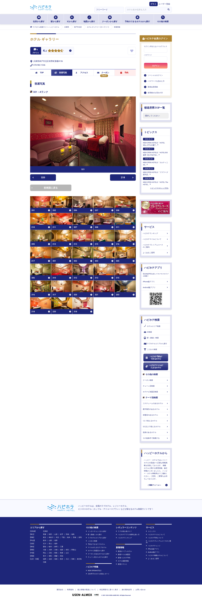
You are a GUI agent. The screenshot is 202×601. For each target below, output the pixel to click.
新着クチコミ (121, 564)
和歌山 (73, 550)
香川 (44, 556)
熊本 (61, 559)
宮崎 (72, 559)
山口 (67, 553)
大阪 (44, 550)
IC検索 (148, 332)
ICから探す (72, 19)
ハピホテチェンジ (153, 546)
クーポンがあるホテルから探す (98, 554)
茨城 (74, 537)
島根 (61, 553)
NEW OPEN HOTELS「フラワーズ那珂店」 (155, 171)
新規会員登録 (153, 87)
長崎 (55, 559)
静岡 (55, 547)
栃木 (68, 537)
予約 (124, 72)
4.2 (45, 51)
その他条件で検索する (156, 438)
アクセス (82, 72)
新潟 (44, 540)
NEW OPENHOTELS (93, 571)
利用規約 (70, 590)
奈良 (67, 550)
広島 (50, 553)
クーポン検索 (156, 380)
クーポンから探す (109, 19)
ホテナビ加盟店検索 (156, 392)
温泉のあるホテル (156, 432)
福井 (55, 543)
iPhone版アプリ (156, 282)
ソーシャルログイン (155, 75)
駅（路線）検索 (151, 338)
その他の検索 (163, 19)
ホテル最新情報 (122, 561)
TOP (39, 72)
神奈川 (51, 537)
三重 (61, 547)
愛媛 (55, 556)
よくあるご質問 (156, 253)
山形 (55, 534)
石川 (44, 543)
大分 (67, 559)
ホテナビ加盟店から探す (95, 551)
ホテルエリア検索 (152, 326)
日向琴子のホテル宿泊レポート (98, 574)
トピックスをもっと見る (159, 188)
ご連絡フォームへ (154, 485)
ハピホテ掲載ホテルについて (157, 555)
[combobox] (145, 9)
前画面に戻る (44, 187)
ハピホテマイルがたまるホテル (154, 366)
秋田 (50, 534)
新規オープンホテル (124, 551)
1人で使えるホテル (156, 421)
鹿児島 (79, 559)
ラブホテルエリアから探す (155, 344)
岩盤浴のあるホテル (156, 415)
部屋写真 (61, 72)
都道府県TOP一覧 (154, 107)
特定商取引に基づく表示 (109, 590)
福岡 (44, 559)
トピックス (150, 132)
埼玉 (57, 537)
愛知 (44, 547)
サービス (149, 227)
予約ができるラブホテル (95, 544)
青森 (44, 534)
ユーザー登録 (164, 4)
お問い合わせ (141, 590)
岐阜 (50, 547)
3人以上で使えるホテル (156, 427)
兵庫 (50, 550)
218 (127, 177)
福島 (72, 534)
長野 (55, 540)
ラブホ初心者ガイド (124, 531)
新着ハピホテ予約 (123, 558)
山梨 (50, 540)
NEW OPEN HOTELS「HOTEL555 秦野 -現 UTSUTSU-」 (155, 152)
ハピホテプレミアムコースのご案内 (156, 246)
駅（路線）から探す (94, 534)
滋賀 (61, 550)
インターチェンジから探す (96, 531)
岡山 (44, 553)
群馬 (80, 537)
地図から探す (89, 19)
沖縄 (44, 562)
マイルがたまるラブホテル (96, 547)
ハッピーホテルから (155, 453)
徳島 (50, 556)
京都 (55, 550)
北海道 (45, 531)
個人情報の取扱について (86, 590)
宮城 (67, 534)
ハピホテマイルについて (156, 239)
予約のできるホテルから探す (137, 19)
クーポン (103, 72)
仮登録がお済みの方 (155, 93)
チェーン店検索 (156, 386)
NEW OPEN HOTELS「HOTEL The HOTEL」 (155, 181)
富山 (50, 543)
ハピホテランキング (156, 233)
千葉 (63, 537)
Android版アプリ (156, 287)
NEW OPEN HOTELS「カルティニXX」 (155, 162)
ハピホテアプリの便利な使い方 (128, 534)
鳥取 (55, 553)
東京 (44, 537)
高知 (61, 556)
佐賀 (50, 559)
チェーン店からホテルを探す (97, 557)
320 (38, 177)
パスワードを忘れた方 (156, 81)
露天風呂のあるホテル (156, 409)
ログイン (155, 66)
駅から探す (55, 19)
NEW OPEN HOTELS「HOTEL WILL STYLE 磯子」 (154, 142)
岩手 (61, 534)
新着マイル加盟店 (123, 554)
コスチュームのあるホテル (156, 403)
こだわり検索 (150, 349)
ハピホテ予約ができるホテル (153, 357)
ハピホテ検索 (152, 319)
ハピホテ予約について (154, 538)
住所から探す (39, 19)
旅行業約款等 (127, 590)
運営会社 (60, 590)
